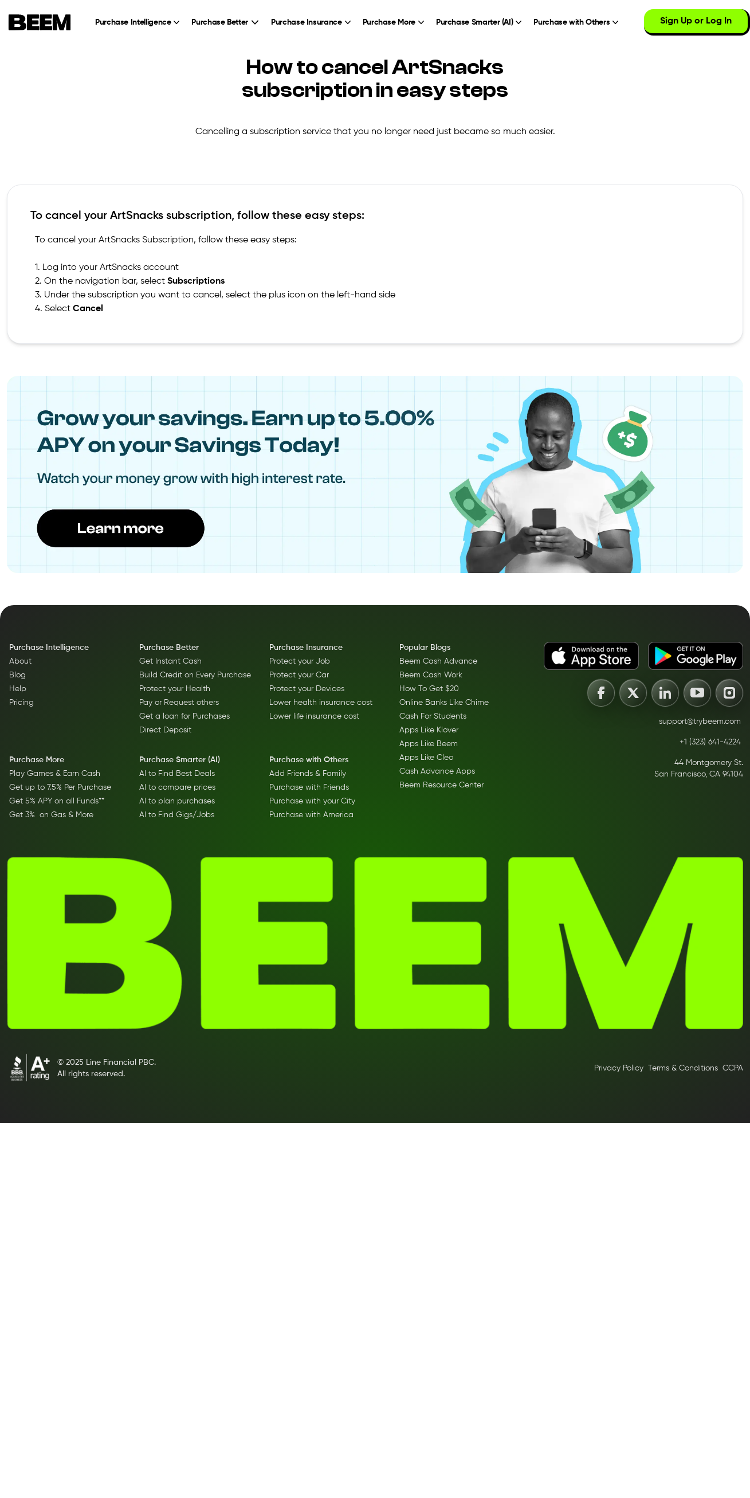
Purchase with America (311, 815)
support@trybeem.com (700, 721)
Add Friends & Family (307, 774)
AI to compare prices (177, 787)
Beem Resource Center (441, 785)
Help (17, 689)
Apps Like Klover (428, 730)
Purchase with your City (312, 801)
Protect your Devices (306, 689)
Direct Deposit (165, 730)
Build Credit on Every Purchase (195, 675)
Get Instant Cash (170, 661)
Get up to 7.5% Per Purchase (60, 787)
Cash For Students (432, 716)
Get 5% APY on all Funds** (56, 801)
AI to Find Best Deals (177, 774)
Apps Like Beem (428, 744)
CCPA (732, 1068)
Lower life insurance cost (314, 716)
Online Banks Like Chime (444, 703)
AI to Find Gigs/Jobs (176, 815)
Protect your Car (299, 675)
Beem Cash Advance (438, 661)
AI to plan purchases (177, 801)
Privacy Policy (618, 1068)
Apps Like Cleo (426, 758)
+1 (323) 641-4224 (710, 742)
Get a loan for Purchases (184, 716)
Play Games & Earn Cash (54, 774)
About (20, 661)
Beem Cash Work (430, 675)
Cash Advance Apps (437, 771)
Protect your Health (174, 689)
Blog (17, 675)
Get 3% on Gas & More (51, 815)
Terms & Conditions (683, 1068)
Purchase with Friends (309, 787)
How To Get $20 (429, 689)
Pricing (21, 703)
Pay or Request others (179, 703)
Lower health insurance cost (320, 703)
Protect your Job (299, 661)
